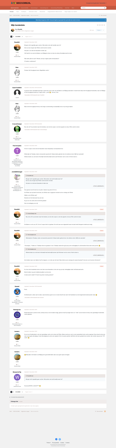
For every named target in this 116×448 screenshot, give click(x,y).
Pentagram (17, 309)
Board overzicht (14, 8)
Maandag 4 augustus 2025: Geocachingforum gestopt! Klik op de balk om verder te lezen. (58, 20)
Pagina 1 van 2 (28, 36)
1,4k (17, 184)
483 (17, 322)
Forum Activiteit (24, 7)
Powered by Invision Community (58, 445)
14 (17, 344)
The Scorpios (17, 145)
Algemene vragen (29, 30)
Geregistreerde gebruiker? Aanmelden (96, 3)
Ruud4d (17, 42)
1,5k (17, 55)
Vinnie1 (17, 286)
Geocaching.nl (34, 7)
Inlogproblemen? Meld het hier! (55, 11)
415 (17, 299)
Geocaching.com (44, 7)
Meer (73, 7)
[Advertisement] (54, 425)
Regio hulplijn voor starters (71, 11)
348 (17, 385)
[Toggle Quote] (26, 175)
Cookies (67, 442)
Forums (12, 11)
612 (17, 136)
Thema (48, 442)
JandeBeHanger (17, 172)
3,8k (17, 80)
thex (17, 67)
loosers (16, 331)
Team (17, 11)
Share (92, 30)
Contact (62, 442)
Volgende (17, 36)
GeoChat (67, 7)
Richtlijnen (23, 11)
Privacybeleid (55, 442)
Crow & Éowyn (17, 124)
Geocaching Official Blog (56, 7)
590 (17, 158)
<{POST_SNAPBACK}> (98, 186)
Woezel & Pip (17, 372)
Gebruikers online (33, 11)
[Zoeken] (87, 8)
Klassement (42, 11)
